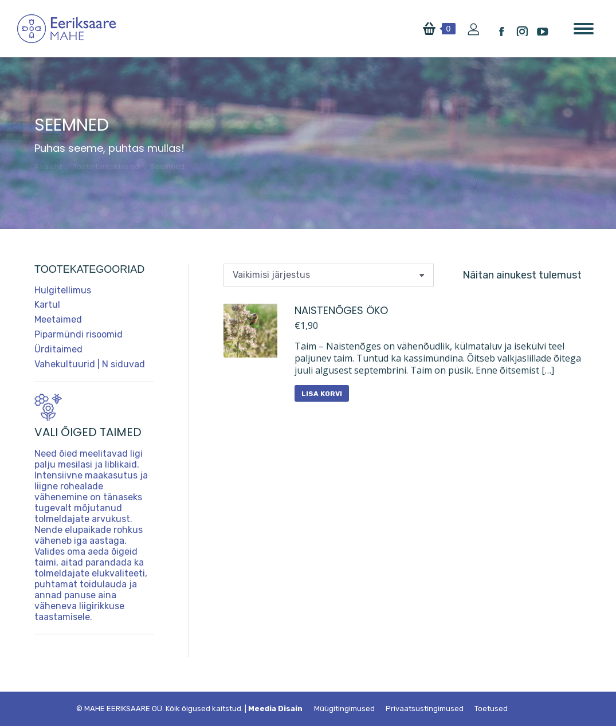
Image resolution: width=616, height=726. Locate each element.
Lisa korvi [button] (321, 394)
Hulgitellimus (62, 290)
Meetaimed (58, 319)
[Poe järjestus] (328, 275)
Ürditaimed (58, 349)
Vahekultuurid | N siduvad (89, 364)
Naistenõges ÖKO (341, 310)
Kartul (47, 304)
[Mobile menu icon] (583, 28)
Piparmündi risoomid (78, 334)
